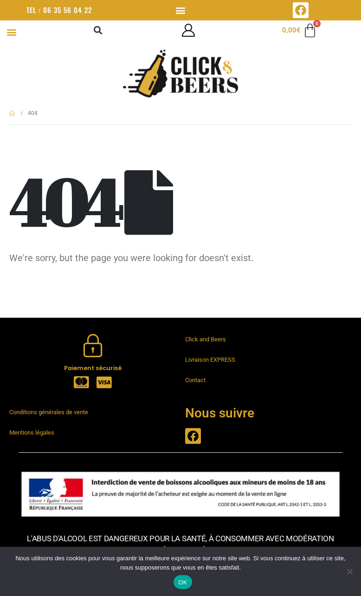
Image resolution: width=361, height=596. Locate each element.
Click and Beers (205, 339)
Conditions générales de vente (48, 412)
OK (182, 582)
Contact (195, 380)
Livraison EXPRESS (210, 359)
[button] (180, 10)
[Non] (349, 571)
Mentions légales (31, 432)
